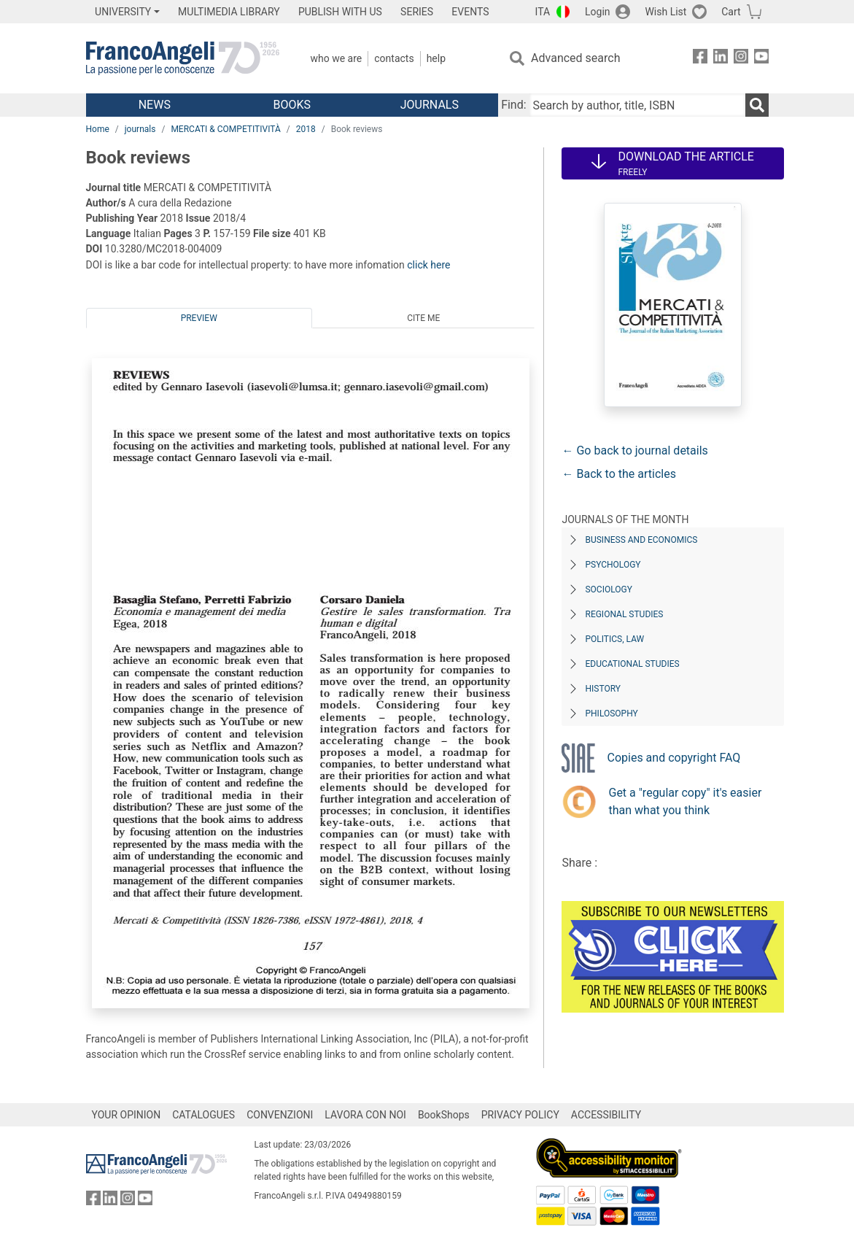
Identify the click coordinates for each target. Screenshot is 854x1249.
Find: (513, 105)
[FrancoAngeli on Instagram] (741, 59)
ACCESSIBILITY (606, 1115)
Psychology (612, 565)
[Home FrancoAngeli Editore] (182, 58)
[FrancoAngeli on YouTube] (761, 59)
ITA (543, 12)
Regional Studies (624, 614)
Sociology (608, 589)
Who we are (336, 58)
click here (428, 265)
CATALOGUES (203, 1115)
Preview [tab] (199, 318)
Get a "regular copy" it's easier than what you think (684, 801)
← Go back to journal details (634, 450)
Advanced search (575, 58)
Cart (730, 12)
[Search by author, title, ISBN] (637, 105)
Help (436, 58)
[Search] (757, 105)
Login (597, 12)
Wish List (665, 12)
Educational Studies (632, 664)
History (603, 689)
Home (97, 129)
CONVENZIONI (280, 1115)
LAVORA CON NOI (365, 1115)
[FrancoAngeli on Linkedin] (720, 59)
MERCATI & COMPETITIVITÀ (225, 129)
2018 (306, 129)
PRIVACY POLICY (520, 1115)
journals (140, 129)
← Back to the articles (618, 474)
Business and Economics (641, 540)
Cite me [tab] (423, 318)
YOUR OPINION (126, 1115)
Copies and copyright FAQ (673, 758)
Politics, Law (614, 639)
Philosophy (611, 713)
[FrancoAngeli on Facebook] (700, 59)
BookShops (444, 1115)
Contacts (394, 58)
